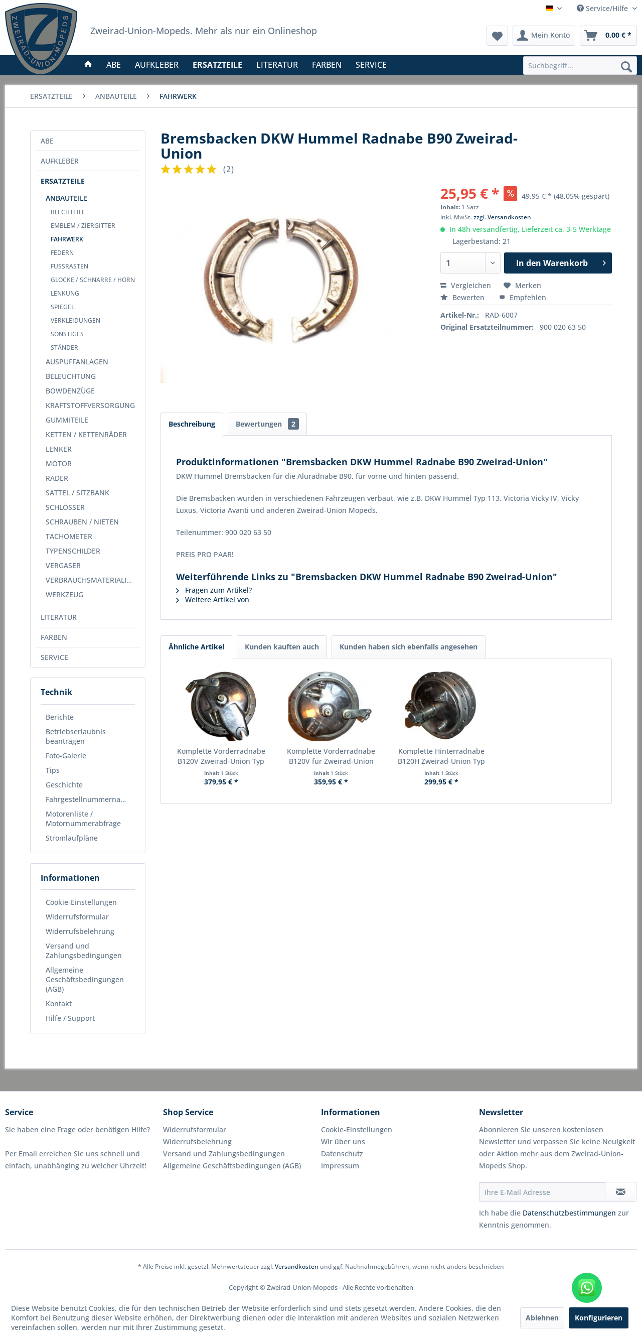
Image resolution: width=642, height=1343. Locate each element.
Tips (53, 770)
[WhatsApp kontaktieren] (587, 1288)
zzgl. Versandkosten (502, 217)
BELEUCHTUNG (71, 376)
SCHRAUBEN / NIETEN (82, 521)
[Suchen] (626, 66)
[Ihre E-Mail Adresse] (542, 1192)
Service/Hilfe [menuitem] (603, 8)
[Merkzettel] (497, 36)
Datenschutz (342, 1153)
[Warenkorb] (608, 36)
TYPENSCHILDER (73, 551)
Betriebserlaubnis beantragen (76, 736)
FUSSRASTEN (69, 266)
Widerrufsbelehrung (80, 931)
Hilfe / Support (70, 1018)
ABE (47, 141)
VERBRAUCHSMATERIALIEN (91, 580)
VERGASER (63, 565)
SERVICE (54, 657)
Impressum (340, 1165)
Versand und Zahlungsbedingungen (84, 950)
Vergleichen (465, 285)
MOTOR (59, 463)
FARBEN (54, 637)
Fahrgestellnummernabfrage (90, 799)
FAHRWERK (67, 239)
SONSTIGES (67, 334)
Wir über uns (343, 1141)
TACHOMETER (69, 536)
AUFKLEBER (60, 161)
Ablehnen (542, 1317)
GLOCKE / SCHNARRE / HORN (93, 280)
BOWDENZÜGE (70, 390)
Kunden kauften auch (282, 646)
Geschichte (64, 784)
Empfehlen (522, 297)
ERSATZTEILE (63, 181)
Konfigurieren (598, 1317)
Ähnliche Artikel (196, 646)
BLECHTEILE (68, 212)
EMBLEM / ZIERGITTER (83, 225)
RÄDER (57, 478)
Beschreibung (192, 424)
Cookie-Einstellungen (81, 902)
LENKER (59, 449)
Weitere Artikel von (212, 599)
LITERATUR (59, 617)
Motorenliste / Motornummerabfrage (83, 818)
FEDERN (62, 252)
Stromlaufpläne (72, 838)
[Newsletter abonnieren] (620, 1192)
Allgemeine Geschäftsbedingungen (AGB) (85, 979)
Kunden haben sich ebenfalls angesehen (408, 646)
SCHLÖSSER (65, 507)
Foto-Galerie (66, 755)
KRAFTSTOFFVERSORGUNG (90, 405)
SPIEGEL (62, 307)
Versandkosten (296, 1266)
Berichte (60, 717)
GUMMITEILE (67, 420)
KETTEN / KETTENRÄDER (86, 434)
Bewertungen (267, 424)
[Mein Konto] (544, 36)
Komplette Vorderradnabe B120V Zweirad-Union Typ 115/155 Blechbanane (221, 756)
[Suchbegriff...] (580, 65)
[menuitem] (580, 65)
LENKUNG (65, 293)
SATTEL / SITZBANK (77, 492)
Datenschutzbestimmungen (569, 1213)
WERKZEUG (64, 594)
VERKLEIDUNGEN (75, 320)
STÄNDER (64, 347)
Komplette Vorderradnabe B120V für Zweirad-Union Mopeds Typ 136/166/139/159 (331, 756)
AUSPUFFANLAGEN (77, 361)
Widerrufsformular (77, 916)
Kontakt (59, 1003)
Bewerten (463, 297)
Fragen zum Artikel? (214, 590)
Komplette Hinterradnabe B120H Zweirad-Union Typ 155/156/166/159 (441, 756)
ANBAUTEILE (67, 198)
